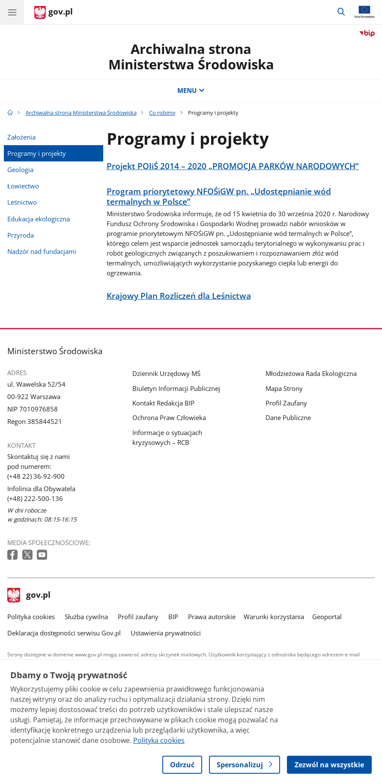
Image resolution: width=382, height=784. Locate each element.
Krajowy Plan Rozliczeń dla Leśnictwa (179, 296)
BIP (173, 616)
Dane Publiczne (288, 417)
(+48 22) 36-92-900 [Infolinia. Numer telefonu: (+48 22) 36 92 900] (36, 476)
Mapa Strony (284, 388)
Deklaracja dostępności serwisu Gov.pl (64, 633)
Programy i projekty (36, 153)
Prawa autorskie (212, 616)
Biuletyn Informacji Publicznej (176, 388)
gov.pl (29, 595)
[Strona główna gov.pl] (53, 13)
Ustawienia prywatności (166, 633)
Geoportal (327, 616)
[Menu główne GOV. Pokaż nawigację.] (12, 12)
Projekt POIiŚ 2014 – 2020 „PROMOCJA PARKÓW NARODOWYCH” (233, 166)
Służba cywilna (86, 616)
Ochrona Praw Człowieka (169, 417)
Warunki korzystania (274, 616)
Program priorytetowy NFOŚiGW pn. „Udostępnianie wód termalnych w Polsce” (219, 197)
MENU (190, 90)
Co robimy (162, 112)
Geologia (20, 169)
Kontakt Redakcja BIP (163, 403)
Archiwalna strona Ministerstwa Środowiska (191, 57)
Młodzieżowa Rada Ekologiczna (311, 373)
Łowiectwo (23, 186)
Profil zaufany (138, 616)
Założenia (21, 137)
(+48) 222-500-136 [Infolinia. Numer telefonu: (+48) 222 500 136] (35, 498)
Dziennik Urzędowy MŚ (166, 373)
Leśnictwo (22, 202)
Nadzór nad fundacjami (41, 251)
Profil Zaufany (286, 403)
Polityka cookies (31, 616)
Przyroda (20, 235)
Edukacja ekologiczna (38, 219)
